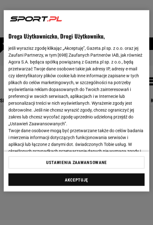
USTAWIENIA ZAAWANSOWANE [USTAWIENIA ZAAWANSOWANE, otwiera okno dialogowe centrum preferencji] (76, 162)
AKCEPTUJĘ (76, 179)
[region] (76, 101)
